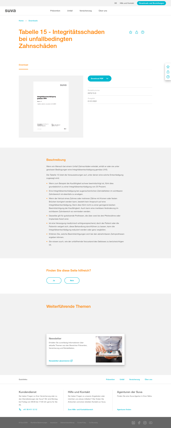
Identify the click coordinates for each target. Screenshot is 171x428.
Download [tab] (23, 65)
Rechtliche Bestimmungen (39, 422)
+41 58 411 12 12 (28, 409)
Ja (54, 280)
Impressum (53, 422)
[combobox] (99, 79)
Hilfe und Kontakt (127, 3)
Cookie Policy (81, 422)
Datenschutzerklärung (67, 422)
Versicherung (86, 11)
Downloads (33, 21)
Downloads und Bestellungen (151, 3)
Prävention (55, 11)
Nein (72, 280)
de (115, 3)
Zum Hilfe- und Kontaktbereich (80, 409)
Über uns (103, 11)
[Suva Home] (10, 11)
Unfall (70, 11)
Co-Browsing (93, 422)
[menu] (130, 32)
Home (21, 21)
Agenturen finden (124, 409)
